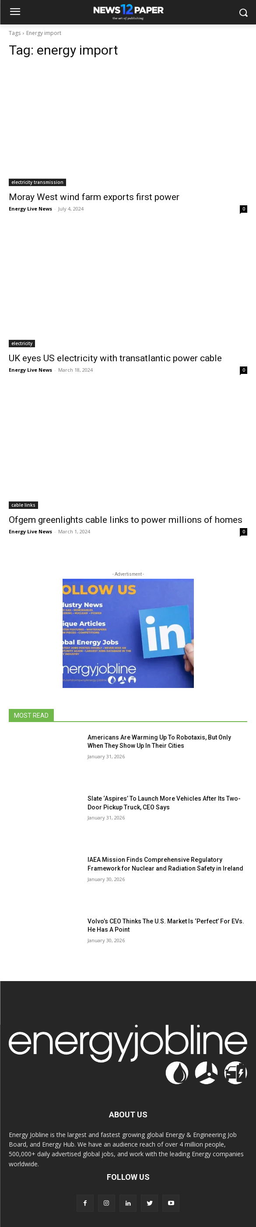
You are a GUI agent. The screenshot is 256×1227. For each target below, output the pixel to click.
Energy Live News (30, 208)
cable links (23, 505)
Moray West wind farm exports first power (94, 197)
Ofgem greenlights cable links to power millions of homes (125, 520)
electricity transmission (37, 182)
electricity (21, 343)
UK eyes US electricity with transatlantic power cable (115, 358)
